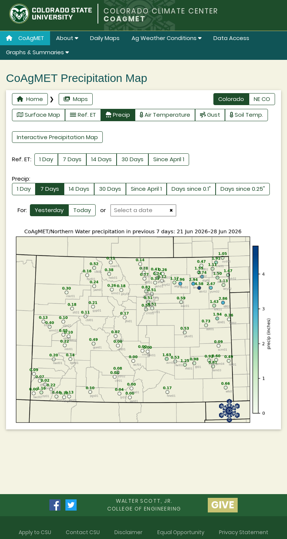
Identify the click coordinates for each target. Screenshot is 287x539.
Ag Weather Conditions (166, 38)
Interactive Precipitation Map (57, 137)
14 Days (101, 159)
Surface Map (38, 115)
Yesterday (49, 210)
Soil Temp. (246, 115)
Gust (210, 115)
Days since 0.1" (191, 189)
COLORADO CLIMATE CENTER (161, 11)
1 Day (46, 159)
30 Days (132, 159)
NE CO (262, 99)
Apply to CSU (35, 532)
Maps (76, 99)
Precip (118, 115)
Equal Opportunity (180, 532)
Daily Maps (105, 38)
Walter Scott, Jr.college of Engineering (144, 504)
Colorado (231, 99)
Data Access (231, 38)
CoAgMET (25, 38)
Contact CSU (83, 532)
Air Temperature (165, 115)
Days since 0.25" (242, 189)
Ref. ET (83, 115)
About (67, 38)
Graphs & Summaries (37, 52)
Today (82, 210)
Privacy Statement (243, 532)
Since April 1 (168, 159)
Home (30, 99)
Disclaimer (128, 532)
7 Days (72, 159)
